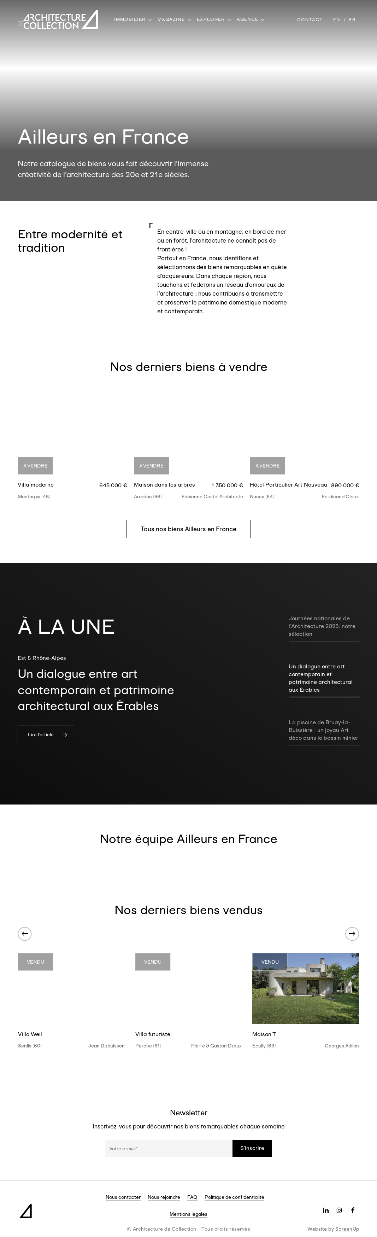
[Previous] (25, 934)
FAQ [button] (192, 1197)
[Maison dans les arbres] (188, 438)
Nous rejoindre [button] (164, 1197)
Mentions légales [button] (188, 1214)
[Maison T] (305, 988)
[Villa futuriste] (188, 988)
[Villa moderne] (72, 438)
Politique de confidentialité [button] (234, 1197)
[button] (188, 529)
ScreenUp (347, 1229)
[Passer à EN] (337, 20)
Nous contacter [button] (123, 1197)
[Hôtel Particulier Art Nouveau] (304, 438)
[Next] (352, 934)
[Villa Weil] (71, 988)
